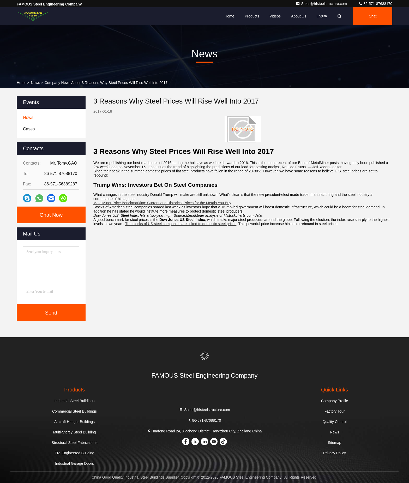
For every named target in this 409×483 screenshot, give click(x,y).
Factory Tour (334, 411)
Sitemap (334, 442)
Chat (373, 16)
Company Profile (334, 401)
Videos (275, 16)
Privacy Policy (334, 453)
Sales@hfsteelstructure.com (322, 4)
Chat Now (51, 215)
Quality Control (334, 422)
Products (252, 16)
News (35, 83)
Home (229, 16)
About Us (298, 16)
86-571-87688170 (375, 4)
